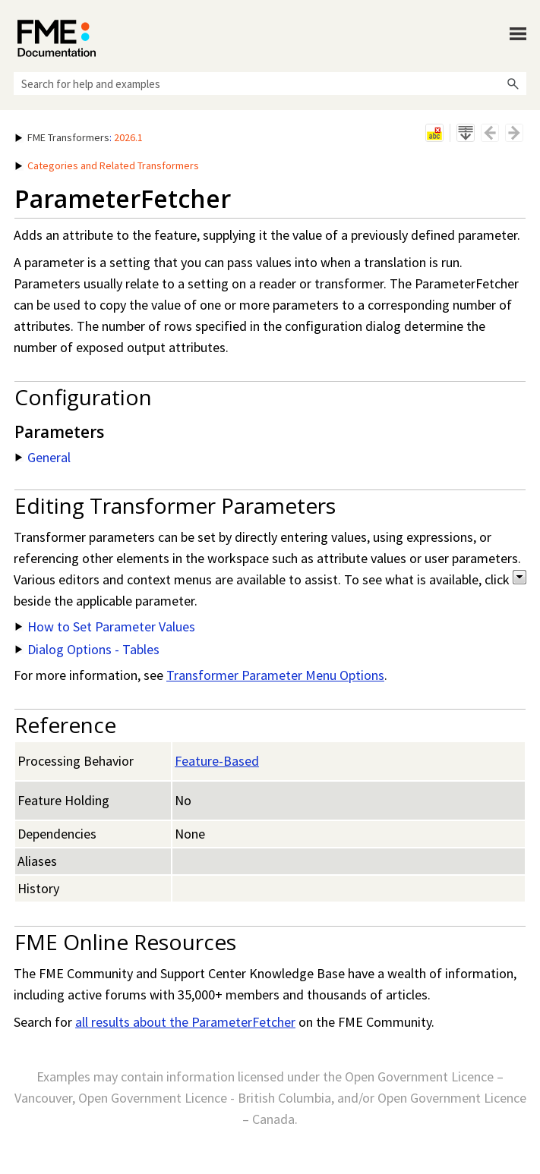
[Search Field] (270, 83)
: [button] (79, 137)
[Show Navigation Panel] (518, 34)
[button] (512, 83)
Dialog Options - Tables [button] (87, 649)
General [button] (43, 457)
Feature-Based (217, 761)
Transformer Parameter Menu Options (275, 675)
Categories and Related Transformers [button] (107, 165)
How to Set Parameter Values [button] (105, 626)
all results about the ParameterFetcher (185, 1022)
